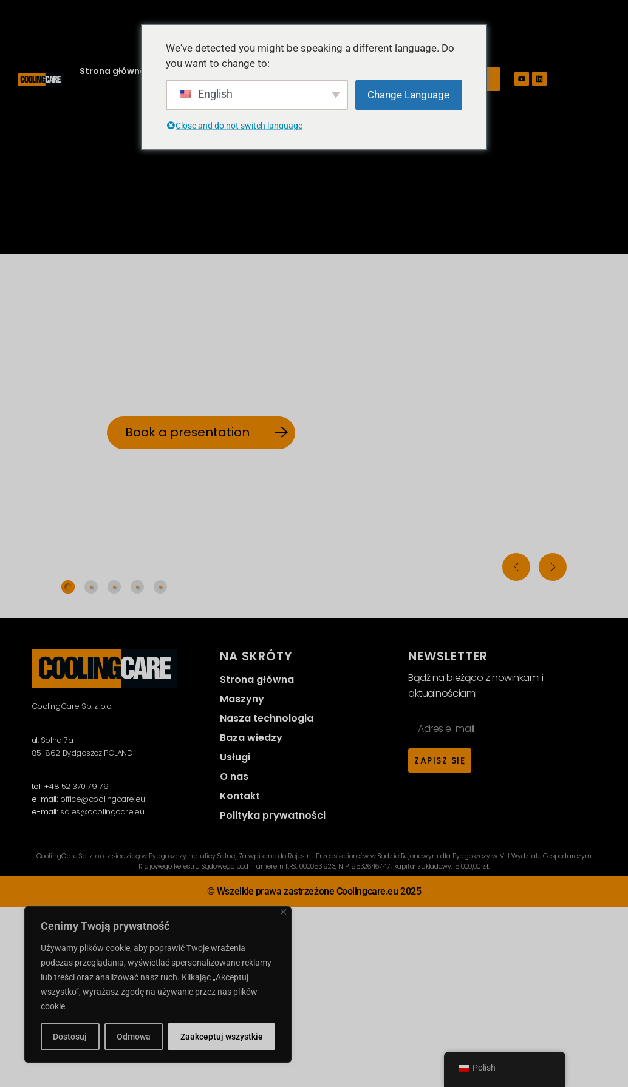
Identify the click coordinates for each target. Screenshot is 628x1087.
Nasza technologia (266, 718)
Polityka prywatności (273, 815)
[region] (158, 984)
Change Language (408, 94)
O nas (234, 777)
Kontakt (240, 796)
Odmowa (134, 1036)
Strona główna (113, 71)
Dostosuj (70, 1036)
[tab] (68, 587)
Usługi (235, 757)
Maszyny (242, 699)
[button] (516, 566)
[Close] (283, 912)
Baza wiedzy (251, 738)
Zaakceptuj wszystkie (221, 1036)
